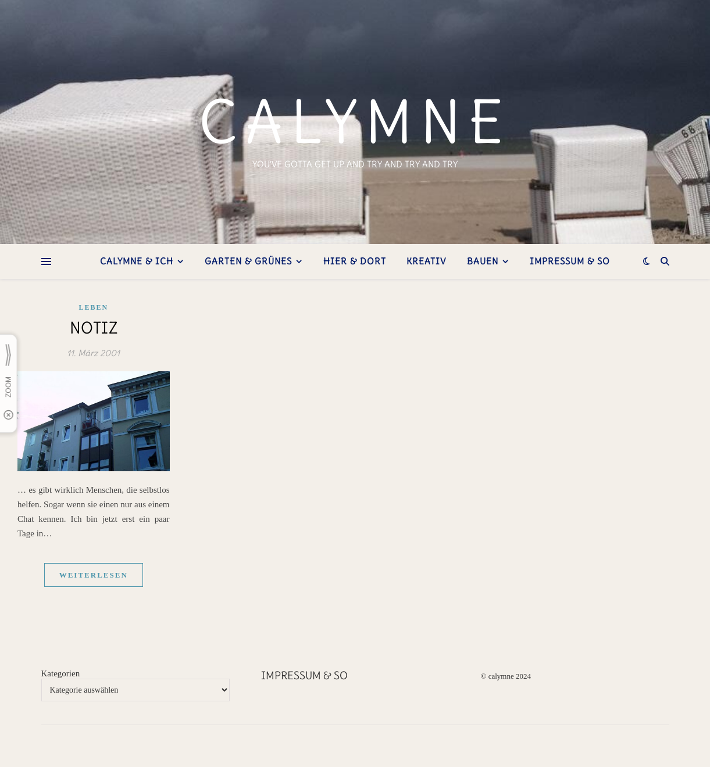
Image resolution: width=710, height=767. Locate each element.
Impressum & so (570, 261)
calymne (355, 122)
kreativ (426, 261)
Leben (93, 307)
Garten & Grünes (248, 261)
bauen (482, 261)
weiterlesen (93, 575)
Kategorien (60, 673)
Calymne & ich (136, 261)
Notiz (94, 328)
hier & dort (354, 261)
